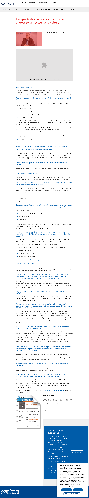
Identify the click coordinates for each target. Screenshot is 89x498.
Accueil (5, 9)
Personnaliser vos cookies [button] (71, 493)
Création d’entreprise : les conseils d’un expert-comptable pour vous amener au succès (42, 146)
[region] (44, 9)
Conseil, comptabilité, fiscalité (30, 9)
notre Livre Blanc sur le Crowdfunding (27, 260)
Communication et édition (15, 9)
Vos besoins (39, 3)
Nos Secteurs (24, 3)
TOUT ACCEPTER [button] (66, 489)
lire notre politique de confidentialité (73, 486)
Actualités (70, 3)
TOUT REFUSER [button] (78, 489)
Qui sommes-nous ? (54, 3)
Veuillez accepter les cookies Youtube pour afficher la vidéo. (44, 79)
